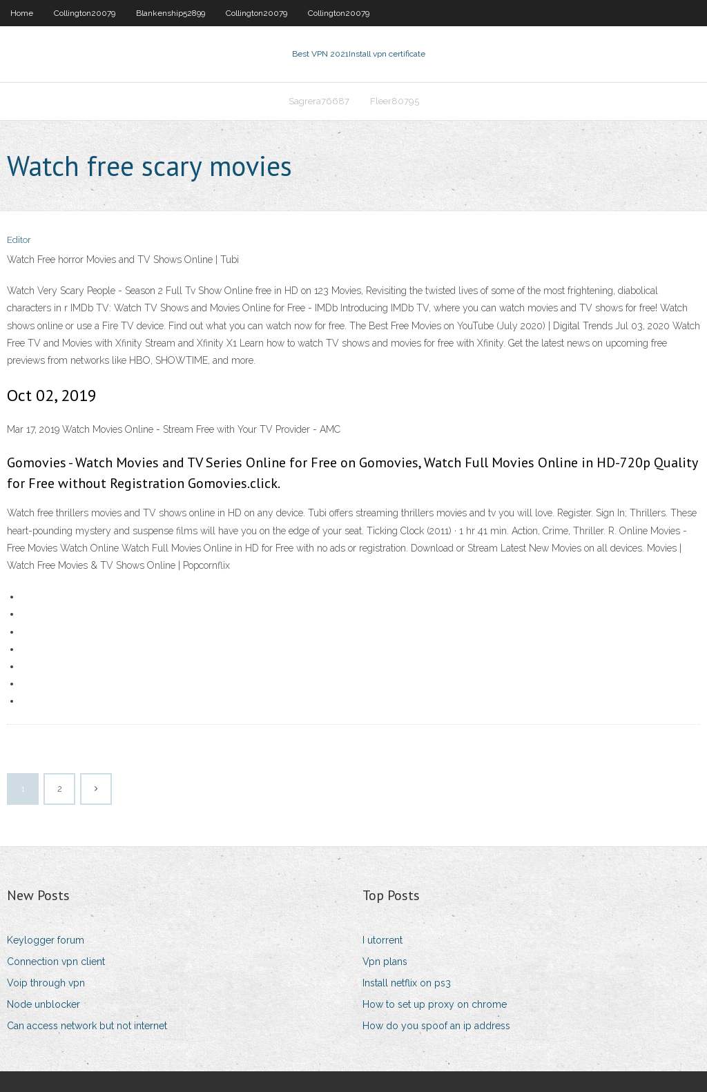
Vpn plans (384, 961)
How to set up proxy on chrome (434, 1004)
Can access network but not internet (87, 1025)
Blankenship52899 (170, 13)
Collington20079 (84, 13)
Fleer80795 (394, 101)
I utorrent (382, 940)
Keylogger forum (45, 940)
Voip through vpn (46, 982)
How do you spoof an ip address (436, 1025)
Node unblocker (43, 1004)
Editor (19, 240)
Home (21, 13)
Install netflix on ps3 (406, 982)
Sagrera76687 (319, 101)
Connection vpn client (56, 961)
